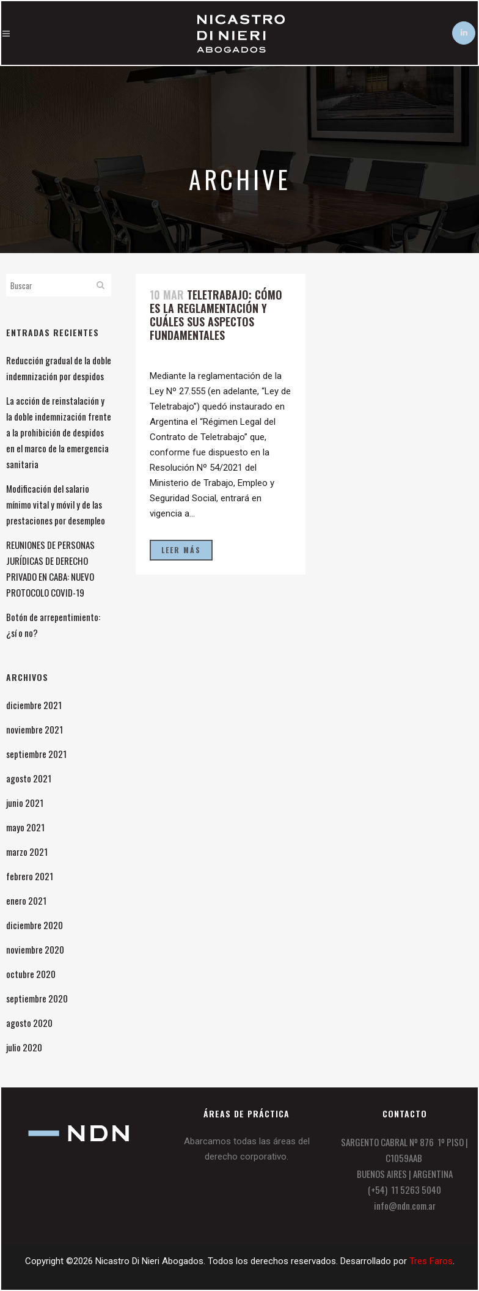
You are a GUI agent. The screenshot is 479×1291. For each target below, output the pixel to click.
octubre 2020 (31, 973)
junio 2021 (24, 802)
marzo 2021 (27, 851)
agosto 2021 (28, 778)
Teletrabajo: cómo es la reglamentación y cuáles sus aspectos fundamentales (216, 315)
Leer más (181, 550)
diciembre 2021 (34, 705)
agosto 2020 (29, 1022)
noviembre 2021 (34, 729)
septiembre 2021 (36, 753)
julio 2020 (24, 1047)
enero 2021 (26, 900)
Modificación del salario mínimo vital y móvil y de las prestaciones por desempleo (55, 504)
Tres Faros (431, 1261)
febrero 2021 (29, 876)
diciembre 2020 (34, 925)
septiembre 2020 (37, 998)
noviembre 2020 (35, 949)
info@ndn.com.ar (405, 1205)
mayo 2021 (25, 827)
